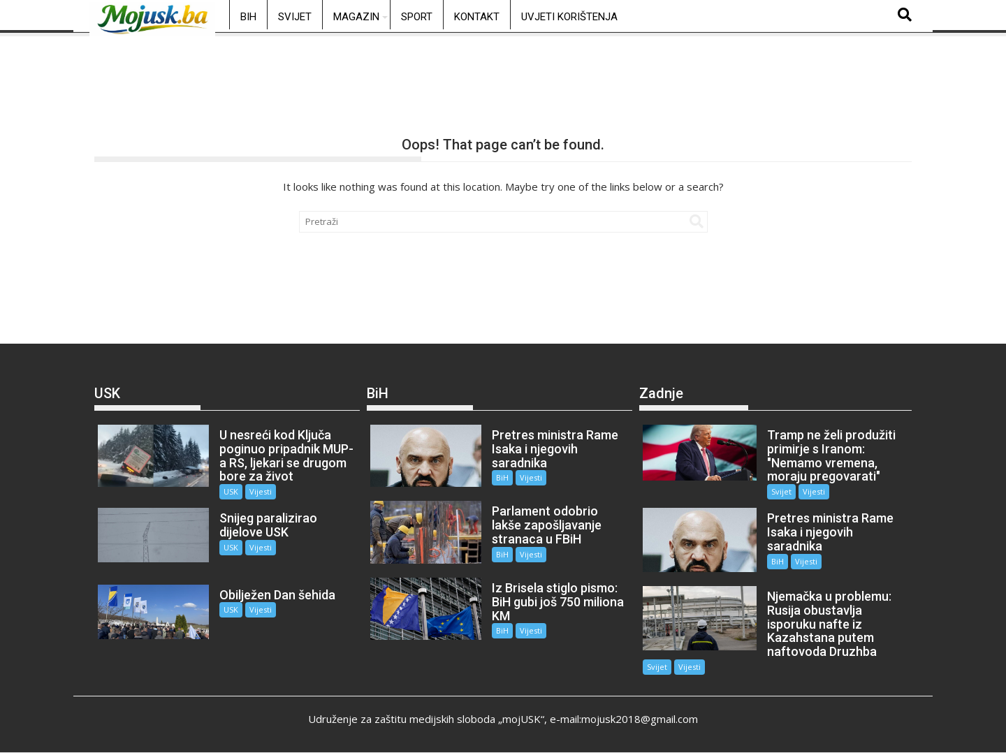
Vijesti (260, 491)
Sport (416, 16)
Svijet (295, 16)
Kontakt (477, 16)
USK (231, 491)
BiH (248, 16)
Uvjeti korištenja (569, 16)
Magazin (356, 16)
